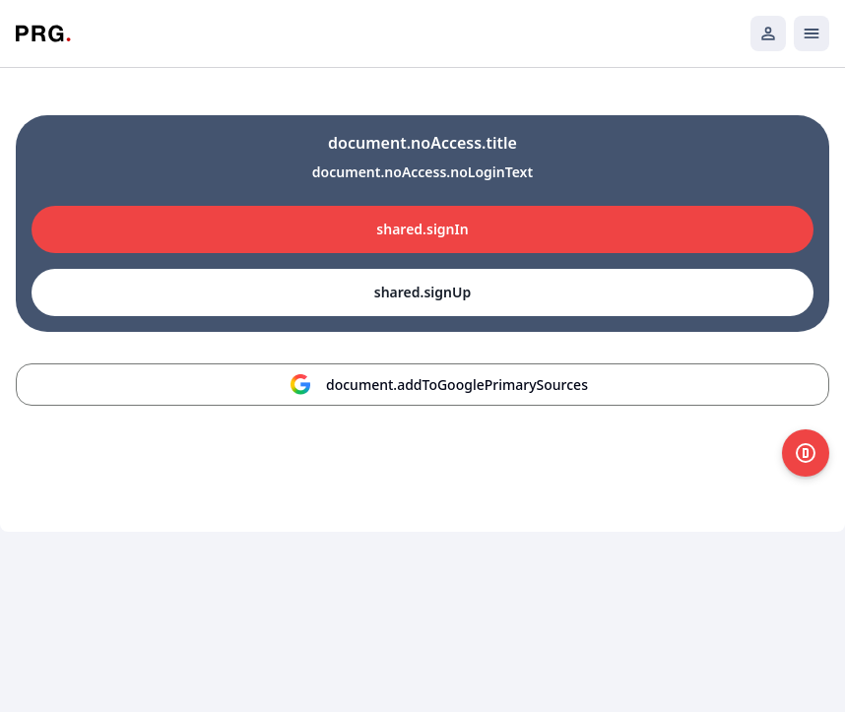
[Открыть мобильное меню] (811, 33)
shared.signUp (422, 292)
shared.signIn (422, 229)
